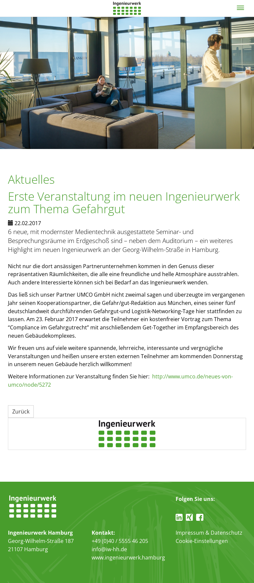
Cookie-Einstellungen (202, 541)
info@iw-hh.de (109, 549)
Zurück (20, 411)
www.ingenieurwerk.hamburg (128, 557)
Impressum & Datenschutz (209, 532)
